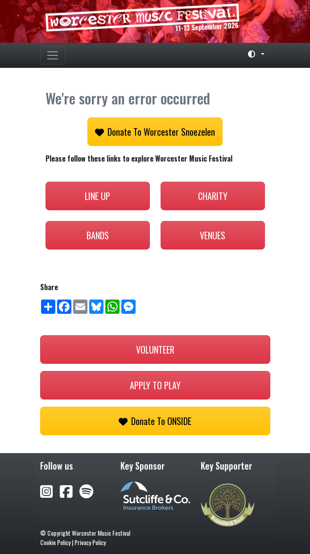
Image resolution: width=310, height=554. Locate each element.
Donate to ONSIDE (155, 421)
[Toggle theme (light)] (252, 54)
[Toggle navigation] (52, 55)
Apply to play (155, 385)
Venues (212, 235)
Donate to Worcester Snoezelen (155, 131)
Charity (212, 196)
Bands (98, 235)
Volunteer (155, 349)
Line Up (97, 196)
